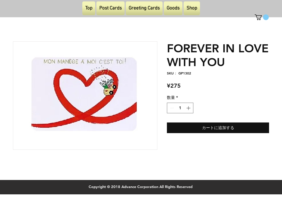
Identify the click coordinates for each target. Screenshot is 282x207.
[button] (262, 17)
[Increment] (189, 108)
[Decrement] (171, 108)
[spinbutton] (180, 108)
